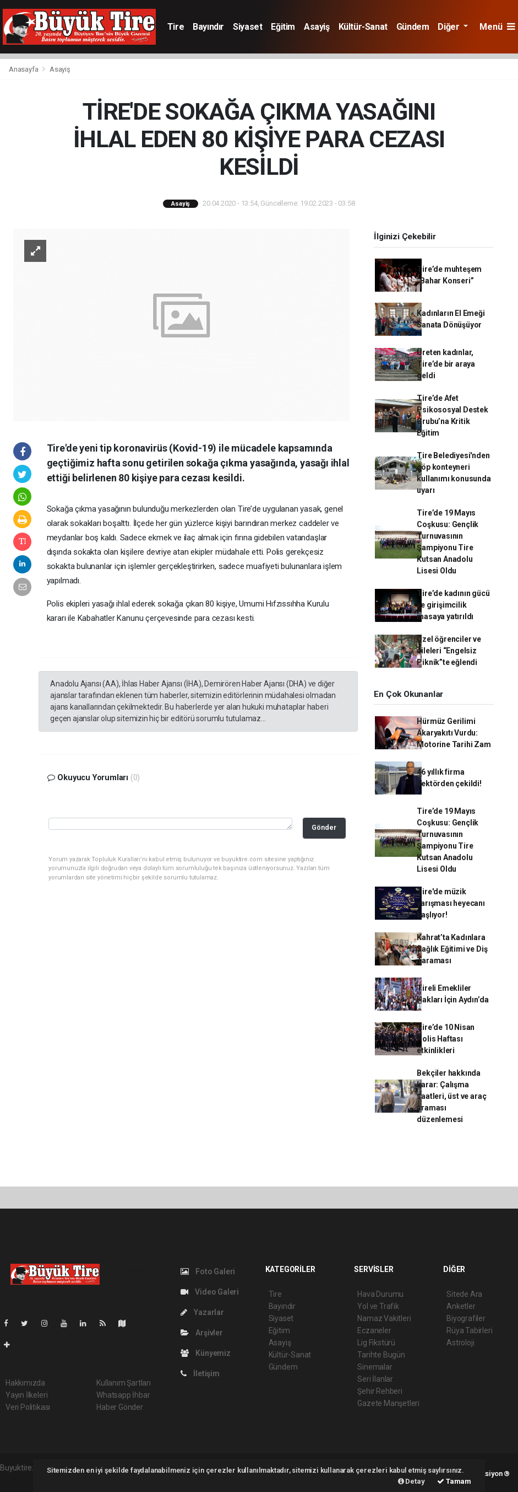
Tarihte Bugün (381, 1354)
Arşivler (202, 1332)
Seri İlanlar (375, 1379)
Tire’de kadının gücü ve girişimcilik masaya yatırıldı (453, 605)
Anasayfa (24, 69)
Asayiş (317, 27)
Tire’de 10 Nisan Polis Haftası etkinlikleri (446, 1039)
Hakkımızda (25, 1382)
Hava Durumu (380, 1294)
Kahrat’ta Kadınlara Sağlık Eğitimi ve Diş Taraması (452, 949)
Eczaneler (374, 1330)
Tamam (454, 1481)
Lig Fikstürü (376, 1342)
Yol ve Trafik (378, 1306)
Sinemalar (374, 1366)
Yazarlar (202, 1312)
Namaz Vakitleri (384, 1318)
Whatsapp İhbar (123, 1395)
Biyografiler (466, 1318)
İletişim (200, 1373)
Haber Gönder (119, 1407)
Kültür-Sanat (363, 27)
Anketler (460, 1306)
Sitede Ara (464, 1294)
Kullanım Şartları (123, 1382)
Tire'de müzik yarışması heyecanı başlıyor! (451, 903)
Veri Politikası (28, 1407)
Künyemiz (206, 1353)
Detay (411, 1481)
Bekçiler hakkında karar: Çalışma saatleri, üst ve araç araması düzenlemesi (451, 1096)
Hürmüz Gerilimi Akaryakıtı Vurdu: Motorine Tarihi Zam (453, 733)
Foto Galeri (208, 1271)
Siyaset (247, 27)
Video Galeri (210, 1291)
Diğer (449, 27)
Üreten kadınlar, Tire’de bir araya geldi (446, 364)
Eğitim (283, 27)
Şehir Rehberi (379, 1391)
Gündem (412, 27)
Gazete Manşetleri (388, 1403)
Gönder (324, 827)
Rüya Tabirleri (469, 1330)
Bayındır (208, 27)
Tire (175, 27)
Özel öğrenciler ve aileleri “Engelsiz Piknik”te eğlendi (449, 651)
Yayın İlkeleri (26, 1395)
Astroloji (460, 1342)
